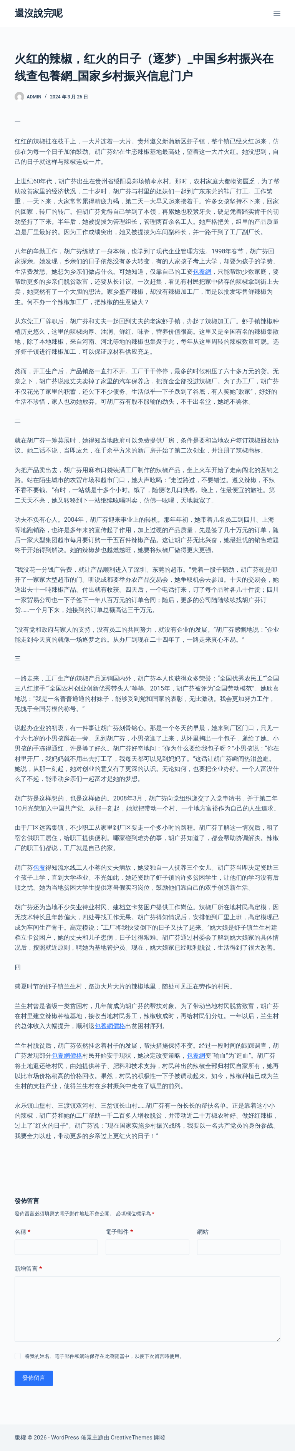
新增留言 (28, 1269)
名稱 (22, 1232)
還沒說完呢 (39, 13)
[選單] (276, 13)
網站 (203, 1231)
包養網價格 (109, 1026)
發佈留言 (33, 1377)
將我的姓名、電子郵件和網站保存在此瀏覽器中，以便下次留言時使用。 (104, 1356)
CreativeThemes (131, 1437)
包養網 (202, 271)
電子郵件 (119, 1232)
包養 (39, 867)
